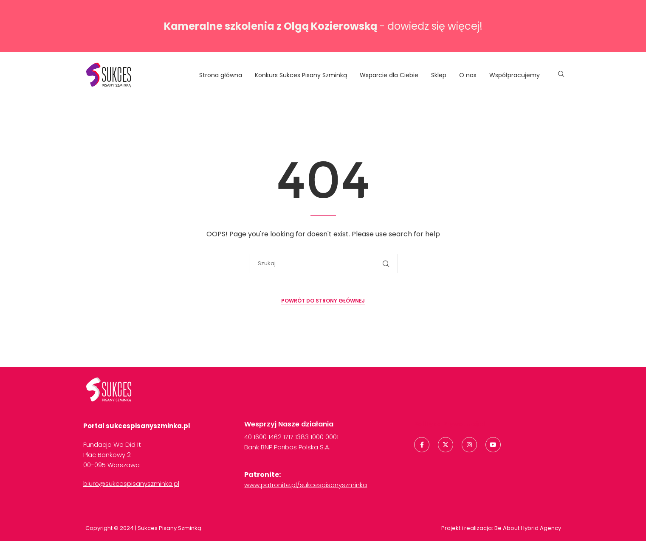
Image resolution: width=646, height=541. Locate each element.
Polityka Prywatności (449, 424)
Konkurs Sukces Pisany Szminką (301, 75)
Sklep (438, 75)
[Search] (561, 75)
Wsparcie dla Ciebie (389, 75)
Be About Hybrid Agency (527, 528)
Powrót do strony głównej (323, 300)
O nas (468, 75)
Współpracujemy (514, 75)
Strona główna (220, 75)
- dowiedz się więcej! (323, 26)
